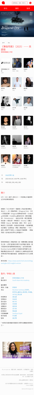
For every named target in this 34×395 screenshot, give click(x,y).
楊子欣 (25, 127)
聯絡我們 (19, 369)
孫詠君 (14, 127)
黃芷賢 (14, 318)
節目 (5, 8)
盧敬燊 (14, 88)
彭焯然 (25, 69)
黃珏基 (3, 127)
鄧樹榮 (14, 69)
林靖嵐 (3, 108)
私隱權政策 (26, 369)
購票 (17, 8)
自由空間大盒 (9, 175)
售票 (28, 8)
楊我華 (14, 146)
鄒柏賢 (25, 88)
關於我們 (13, 369)
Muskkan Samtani (18, 290)
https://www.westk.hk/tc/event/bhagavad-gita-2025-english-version (17, 262)
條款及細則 (31, 370)
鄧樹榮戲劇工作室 (7, 52)
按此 (32, 380)
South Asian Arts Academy (20, 280)
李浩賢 (25, 165)
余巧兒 (14, 108)
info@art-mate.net (29, 384)
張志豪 (25, 108)
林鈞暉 (3, 146)
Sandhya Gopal (16, 165)
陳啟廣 (3, 165)
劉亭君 (3, 88)
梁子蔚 (25, 146)
